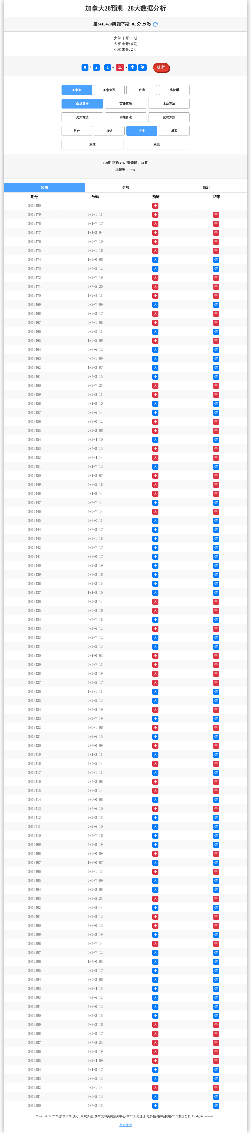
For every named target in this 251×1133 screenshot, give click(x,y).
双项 (92, 144)
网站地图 (125, 1125)
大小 (142, 131)
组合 (77, 131)
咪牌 (161, 67)
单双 (174, 131)
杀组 (109, 131)
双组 (157, 144)
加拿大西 (109, 90)
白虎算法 (82, 103)
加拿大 (76, 90)
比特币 (174, 90)
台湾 (142, 90)
